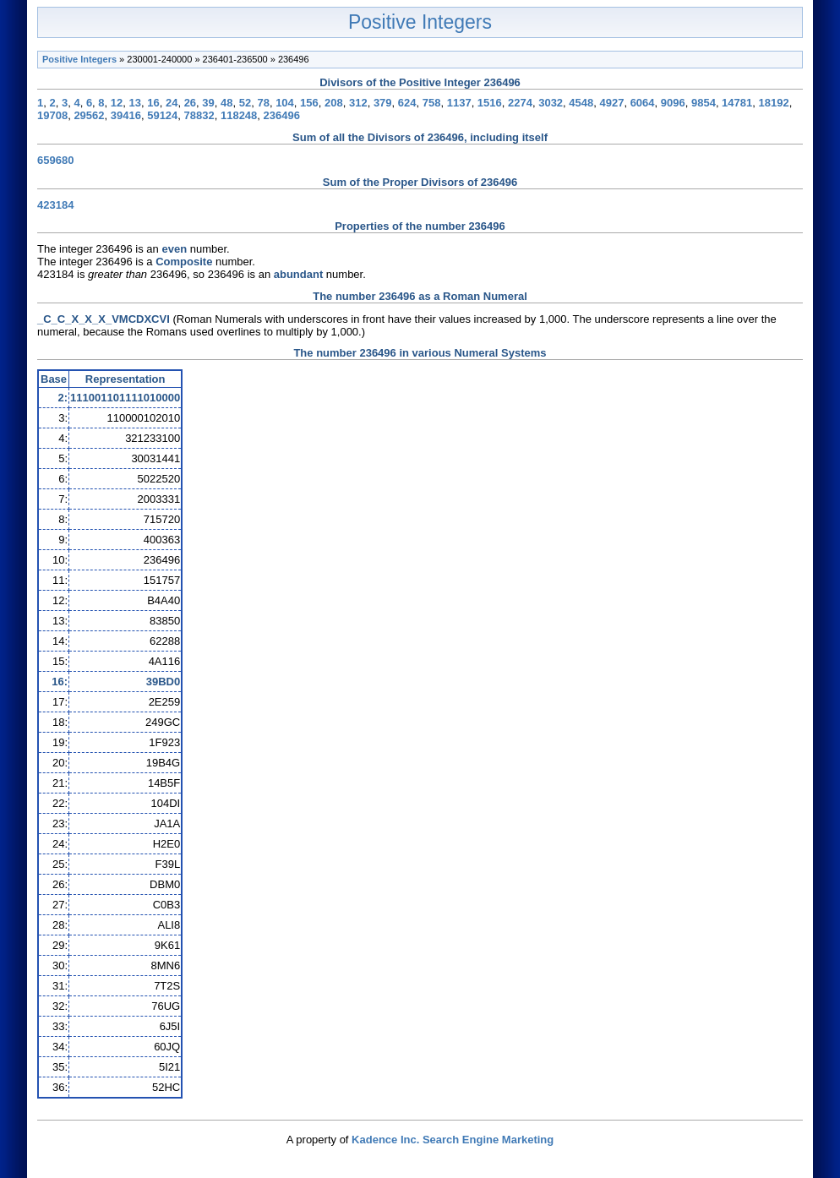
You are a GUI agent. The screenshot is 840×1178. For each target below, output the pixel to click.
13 (135, 102)
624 (407, 102)
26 (190, 102)
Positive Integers (420, 22)
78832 (199, 115)
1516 (489, 102)
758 (432, 102)
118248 (239, 115)
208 (334, 102)
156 (309, 102)
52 (245, 102)
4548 (581, 102)
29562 (89, 115)
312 (358, 102)
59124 (162, 115)
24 (171, 102)
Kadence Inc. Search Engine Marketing (453, 1139)
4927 (611, 102)
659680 (55, 160)
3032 (550, 102)
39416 (126, 115)
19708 (52, 115)
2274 (520, 102)
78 (263, 102)
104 (284, 102)
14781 (737, 102)
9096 (673, 102)
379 (383, 102)
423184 (55, 205)
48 (226, 102)
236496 (282, 115)
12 (117, 102)
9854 (703, 102)
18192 (774, 102)
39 (208, 102)
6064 (642, 102)
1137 (459, 102)
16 (153, 102)
